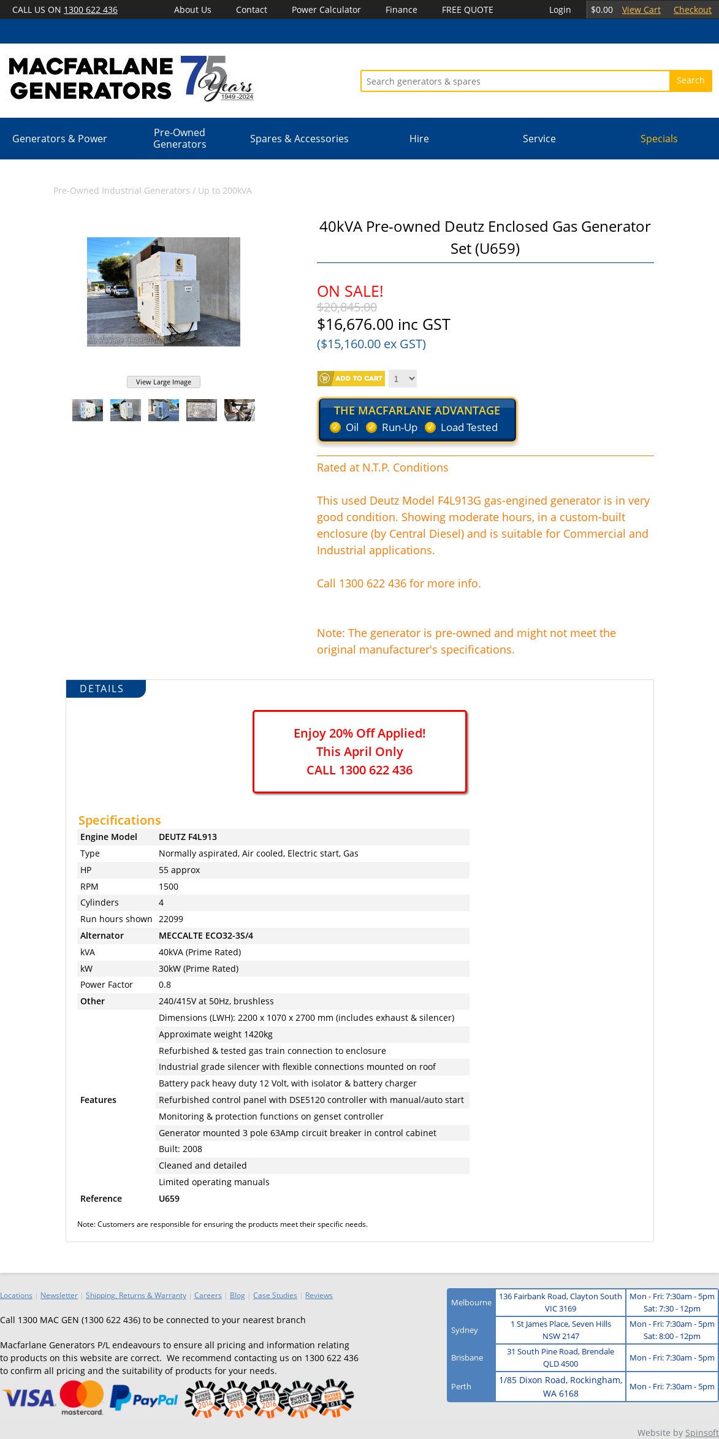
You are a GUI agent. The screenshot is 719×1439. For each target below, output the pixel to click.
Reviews (319, 1295)
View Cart (641, 9)
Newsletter (59, 1295)
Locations (16, 1295)
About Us (192, 9)
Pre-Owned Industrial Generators (121, 190)
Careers (208, 1295)
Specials (659, 138)
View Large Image (163, 381)
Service (539, 138)
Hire (419, 138)
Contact (251, 9)
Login (560, 9)
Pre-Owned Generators (180, 138)
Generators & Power (59, 138)
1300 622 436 (91, 9)
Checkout (693, 9)
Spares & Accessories (299, 138)
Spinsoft (702, 1432)
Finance (401, 9)
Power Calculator (326, 9)
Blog (237, 1295)
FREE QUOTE (467, 9)
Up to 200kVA (225, 190)
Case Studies (275, 1295)
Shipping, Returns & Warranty (136, 1295)
